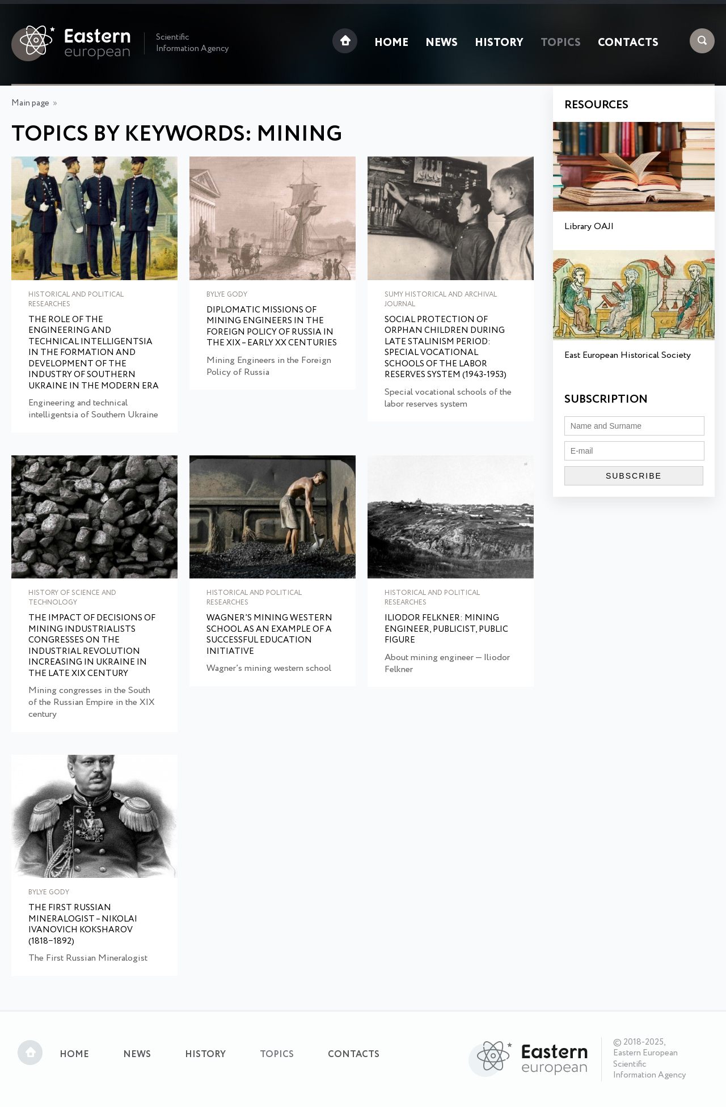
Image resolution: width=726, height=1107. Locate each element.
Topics (561, 43)
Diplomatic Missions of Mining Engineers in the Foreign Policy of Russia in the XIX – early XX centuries (271, 327)
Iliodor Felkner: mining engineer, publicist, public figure (446, 630)
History (499, 43)
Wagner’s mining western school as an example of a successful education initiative (269, 635)
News (441, 43)
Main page (30, 103)
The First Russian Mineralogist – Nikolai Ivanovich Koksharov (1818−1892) (82, 925)
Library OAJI (589, 226)
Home (391, 43)
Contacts (628, 43)
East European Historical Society (627, 355)
